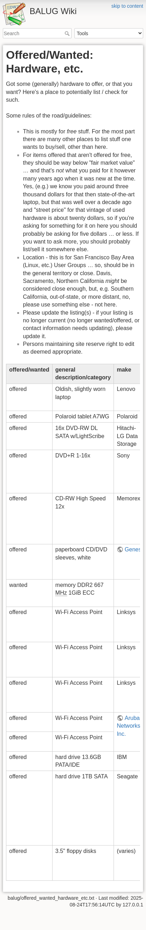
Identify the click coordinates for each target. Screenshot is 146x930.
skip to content (127, 6)
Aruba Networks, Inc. (129, 726)
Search (68, 33)
